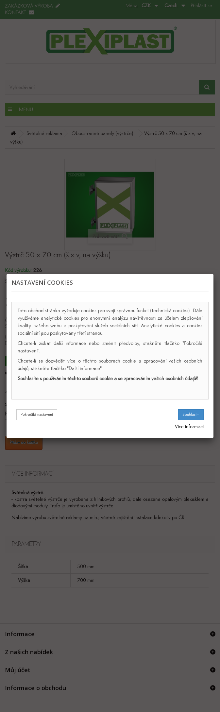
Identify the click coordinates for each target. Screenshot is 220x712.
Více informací (189, 426)
